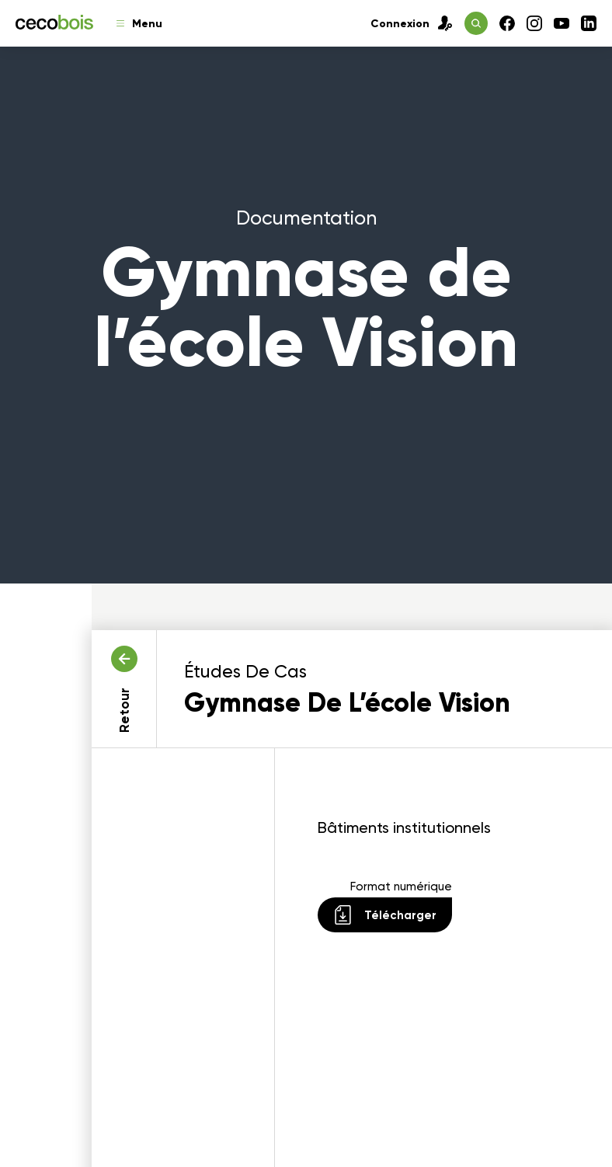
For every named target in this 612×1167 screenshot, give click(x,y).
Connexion (411, 23)
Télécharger (384, 915)
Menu (139, 23)
